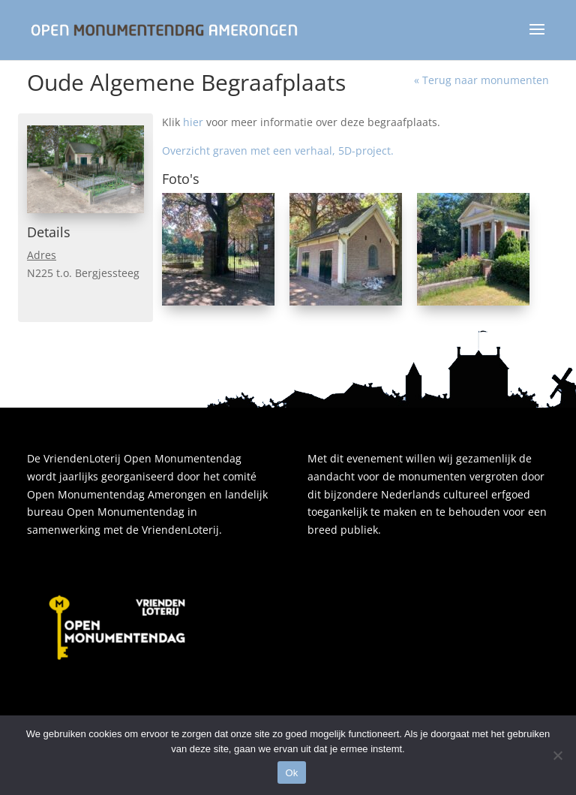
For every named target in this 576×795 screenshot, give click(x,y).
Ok (291, 772)
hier (193, 122)
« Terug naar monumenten (481, 80)
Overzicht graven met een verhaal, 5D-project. (278, 150)
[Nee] (557, 755)
